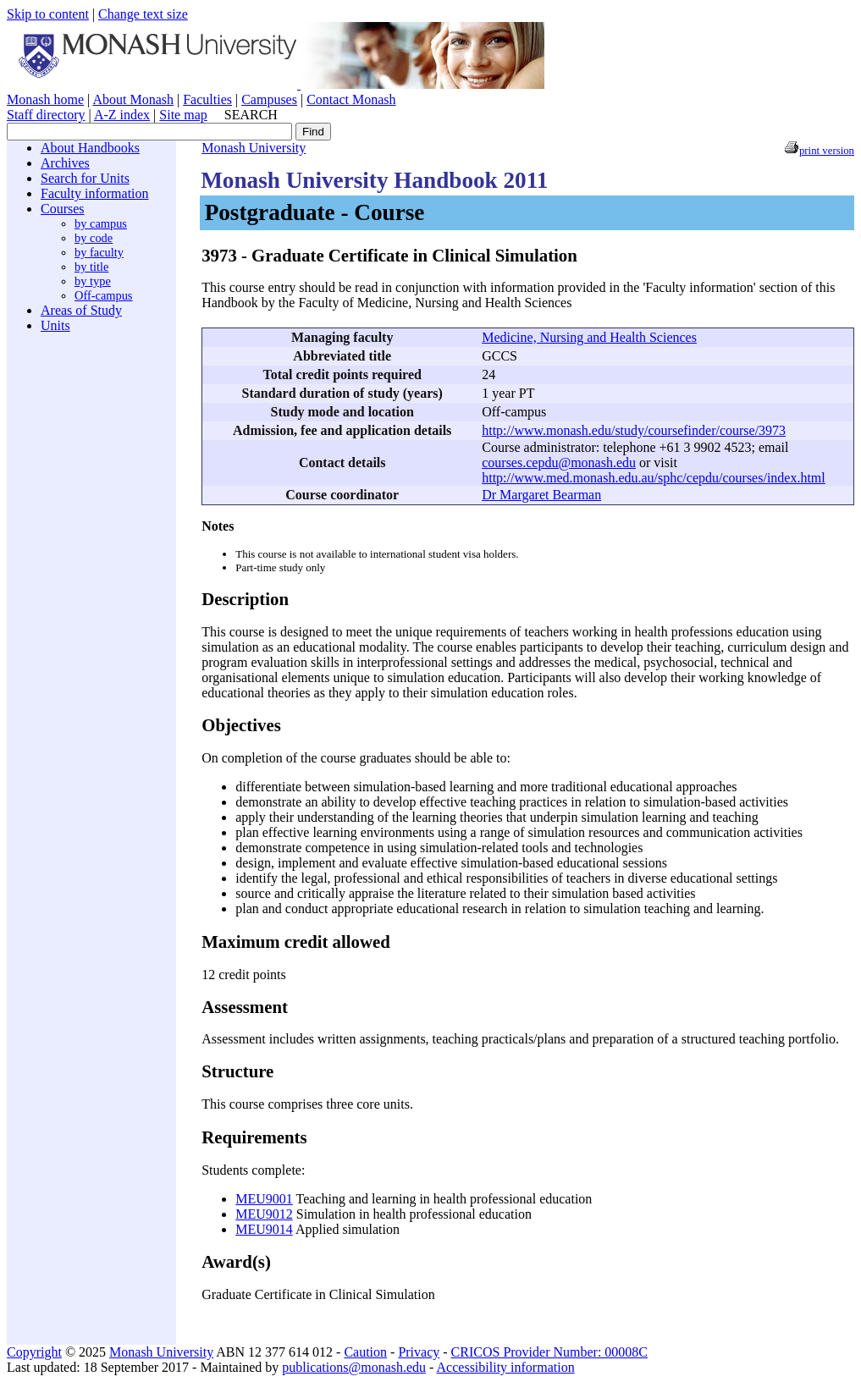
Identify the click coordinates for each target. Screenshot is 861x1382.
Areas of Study (81, 310)
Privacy (418, 1352)
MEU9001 (264, 1199)
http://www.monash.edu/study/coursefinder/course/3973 (634, 430)
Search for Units (85, 178)
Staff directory (46, 114)
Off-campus (103, 295)
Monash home (45, 99)
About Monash (133, 99)
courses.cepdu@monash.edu (559, 462)
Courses (63, 208)
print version (826, 151)
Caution (365, 1352)
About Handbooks (90, 147)
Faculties (207, 99)
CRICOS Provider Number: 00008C (549, 1352)
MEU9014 (264, 1229)
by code (94, 238)
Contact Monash (350, 99)
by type (93, 281)
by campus (101, 223)
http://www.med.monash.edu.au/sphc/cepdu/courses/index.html (653, 478)
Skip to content (48, 14)
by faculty (99, 252)
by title (91, 266)
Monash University (253, 147)
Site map (183, 114)
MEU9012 (264, 1214)
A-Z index (122, 114)
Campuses (269, 99)
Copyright (34, 1352)
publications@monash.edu (354, 1367)
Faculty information (95, 193)
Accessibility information (506, 1367)
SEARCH (251, 114)
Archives (65, 163)
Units (55, 325)
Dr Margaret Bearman (541, 494)
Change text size (143, 14)
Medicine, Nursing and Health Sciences (589, 337)
